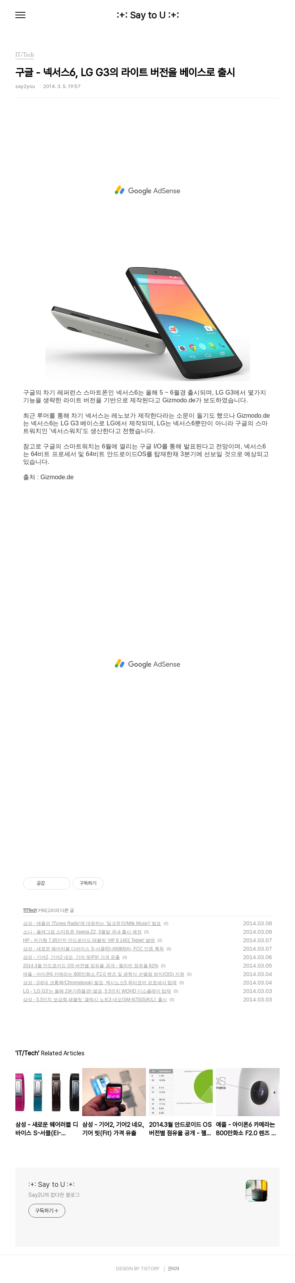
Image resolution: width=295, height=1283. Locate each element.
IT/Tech (29, 910)
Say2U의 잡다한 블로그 (54, 1195)
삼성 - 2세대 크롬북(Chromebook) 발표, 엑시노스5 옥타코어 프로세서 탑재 (100, 982)
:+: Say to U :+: (147, 15)
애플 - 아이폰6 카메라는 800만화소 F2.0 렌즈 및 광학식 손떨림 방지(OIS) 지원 (103, 974)
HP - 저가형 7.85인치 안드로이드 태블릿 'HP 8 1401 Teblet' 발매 (89, 940)
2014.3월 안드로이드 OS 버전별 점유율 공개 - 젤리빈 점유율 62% (90, 965)
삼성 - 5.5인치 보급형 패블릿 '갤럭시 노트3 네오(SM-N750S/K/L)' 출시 (95, 999)
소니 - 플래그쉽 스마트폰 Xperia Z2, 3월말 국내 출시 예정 (82, 932)
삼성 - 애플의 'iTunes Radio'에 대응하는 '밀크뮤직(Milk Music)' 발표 (92, 923)
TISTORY (150, 1268)
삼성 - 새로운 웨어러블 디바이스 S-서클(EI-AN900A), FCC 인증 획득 (93, 948)
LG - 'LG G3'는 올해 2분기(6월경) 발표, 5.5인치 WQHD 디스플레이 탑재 (97, 991)
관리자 (173, 1268)
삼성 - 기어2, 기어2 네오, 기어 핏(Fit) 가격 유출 (71, 957)
